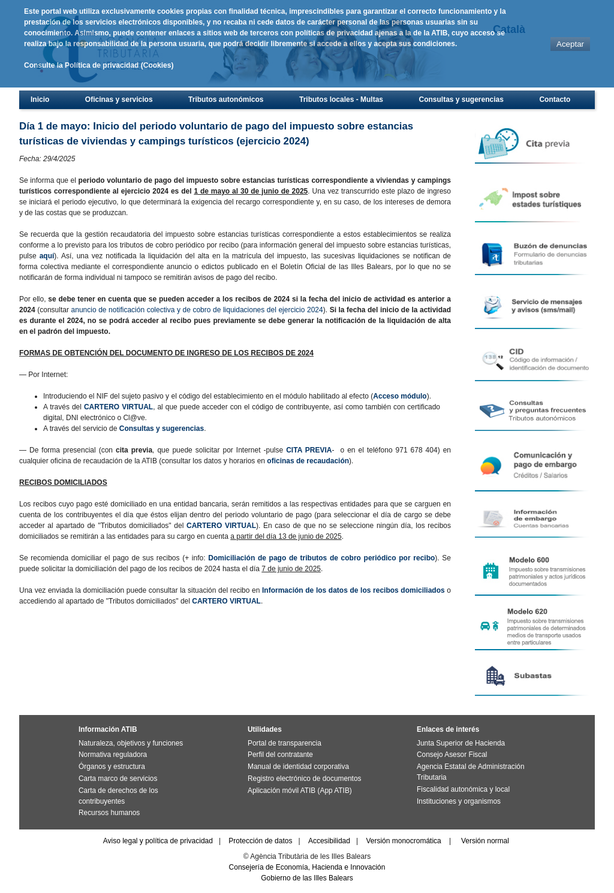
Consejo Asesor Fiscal (452, 754)
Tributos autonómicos (225, 99)
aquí (47, 256)
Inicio (40, 99)
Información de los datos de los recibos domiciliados (353, 590)
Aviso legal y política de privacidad (158, 841)
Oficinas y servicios (119, 99)
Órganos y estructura (112, 766)
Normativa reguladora (113, 754)
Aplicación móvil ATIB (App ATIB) (300, 790)
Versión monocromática (403, 841)
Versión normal (485, 841)
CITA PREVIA (309, 450)
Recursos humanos (109, 812)
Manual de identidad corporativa (298, 766)
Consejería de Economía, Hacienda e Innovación (307, 867)
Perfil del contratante (280, 754)
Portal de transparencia (284, 743)
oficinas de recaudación (308, 461)
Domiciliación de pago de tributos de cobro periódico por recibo (321, 558)
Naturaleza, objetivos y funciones (131, 743)
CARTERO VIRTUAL (118, 407)
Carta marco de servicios (118, 778)
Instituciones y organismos (459, 801)
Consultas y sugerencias (461, 99)
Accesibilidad (329, 841)
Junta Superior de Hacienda (461, 743)
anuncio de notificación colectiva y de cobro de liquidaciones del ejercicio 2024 (197, 310)
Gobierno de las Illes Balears (307, 878)
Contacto (554, 99)
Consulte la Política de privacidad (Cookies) (98, 65)
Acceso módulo (399, 396)
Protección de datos (260, 841)
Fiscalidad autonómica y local (463, 789)
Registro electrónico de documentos (304, 778)
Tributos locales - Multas (341, 99)
